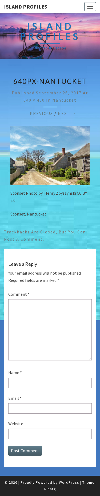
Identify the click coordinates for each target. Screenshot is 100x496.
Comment (19, 294)
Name (15, 372)
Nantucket (64, 100)
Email (15, 398)
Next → (67, 113)
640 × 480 (34, 100)
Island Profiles (25, 6)
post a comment (23, 239)
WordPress (69, 482)
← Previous (38, 113)
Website (15, 423)
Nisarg (50, 488)
